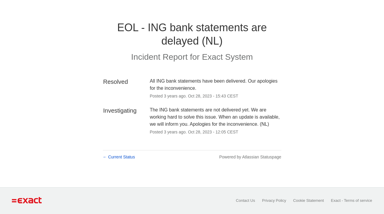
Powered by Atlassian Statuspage (250, 157)
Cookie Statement (308, 200)
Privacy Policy (274, 200)
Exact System (227, 57)
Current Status (119, 157)
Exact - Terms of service (351, 200)
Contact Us (245, 200)
